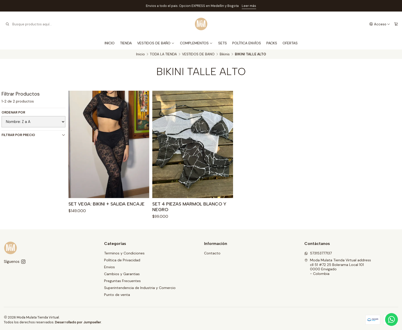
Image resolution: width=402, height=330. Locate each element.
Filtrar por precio (33, 135)
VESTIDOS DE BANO (198, 54)
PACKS (271, 43)
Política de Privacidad (122, 260)
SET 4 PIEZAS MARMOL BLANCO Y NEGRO (189, 207)
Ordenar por (13, 112)
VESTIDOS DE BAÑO (156, 43)
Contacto (212, 253)
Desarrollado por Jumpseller (78, 322)
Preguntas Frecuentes (122, 281)
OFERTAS (290, 43)
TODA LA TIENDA (163, 54)
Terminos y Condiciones (124, 253)
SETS (222, 43)
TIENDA (126, 43)
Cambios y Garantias (122, 274)
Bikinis (225, 54)
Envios (109, 267)
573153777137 (318, 253)
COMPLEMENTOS (196, 43)
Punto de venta (117, 294)
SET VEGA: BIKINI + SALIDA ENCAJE (106, 204)
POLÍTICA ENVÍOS (246, 43)
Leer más (249, 6)
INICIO (110, 43)
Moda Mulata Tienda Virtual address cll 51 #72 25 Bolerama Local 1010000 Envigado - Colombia (337, 267)
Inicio (140, 54)
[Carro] (396, 24)
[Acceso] (379, 24)
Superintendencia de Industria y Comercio (140, 287)
